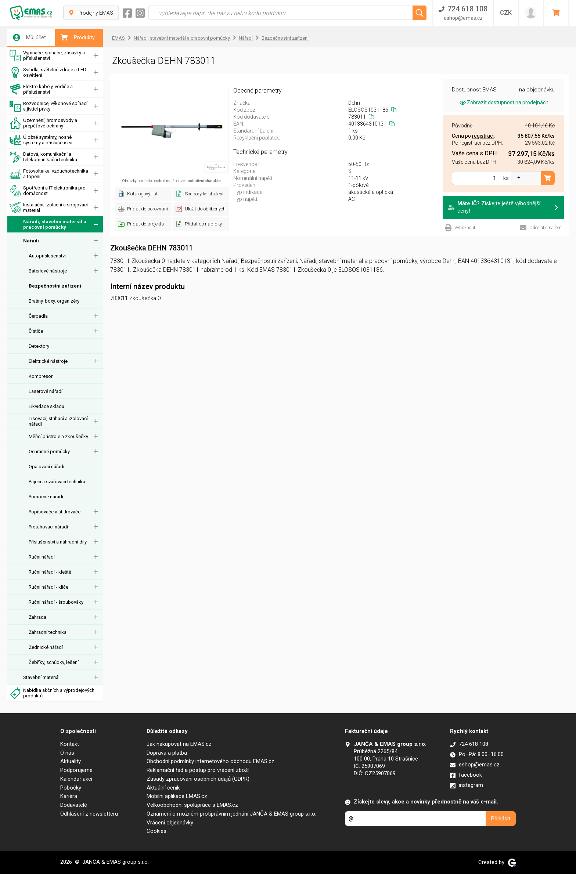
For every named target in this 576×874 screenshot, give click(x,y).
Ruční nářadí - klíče (48, 587)
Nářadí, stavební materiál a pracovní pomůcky (48, 224)
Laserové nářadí (45, 391)
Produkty (78, 37)
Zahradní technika (47, 632)
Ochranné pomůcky (49, 451)
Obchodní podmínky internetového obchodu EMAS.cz (210, 761)
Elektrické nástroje (48, 361)
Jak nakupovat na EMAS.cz (179, 744)
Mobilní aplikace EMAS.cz (177, 796)
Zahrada (37, 617)
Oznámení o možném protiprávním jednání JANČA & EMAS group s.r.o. (231, 813)
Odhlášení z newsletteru (89, 813)
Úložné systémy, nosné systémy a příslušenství (41, 140)
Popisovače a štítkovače (54, 511)
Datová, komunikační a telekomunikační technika (43, 157)
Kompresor (41, 376)
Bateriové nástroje (48, 271)
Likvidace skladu (46, 406)
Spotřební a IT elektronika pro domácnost (48, 190)
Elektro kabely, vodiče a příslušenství (41, 89)
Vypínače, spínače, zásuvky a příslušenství (47, 55)
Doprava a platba (167, 753)
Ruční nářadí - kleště (50, 572)
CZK (506, 12)
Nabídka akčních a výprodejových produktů (52, 693)
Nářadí (31, 240)
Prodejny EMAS (91, 13)
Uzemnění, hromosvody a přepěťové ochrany (43, 123)
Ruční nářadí (42, 557)
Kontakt (69, 744)
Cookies (156, 831)
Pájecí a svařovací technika (57, 481)
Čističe (36, 331)
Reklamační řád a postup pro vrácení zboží (198, 770)
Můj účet (29, 37)
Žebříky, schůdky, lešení (54, 662)
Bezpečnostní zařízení (55, 286)
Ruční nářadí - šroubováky (56, 602)
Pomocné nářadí (46, 496)
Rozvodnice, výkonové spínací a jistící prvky (48, 106)
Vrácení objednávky (170, 822)
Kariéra (68, 796)
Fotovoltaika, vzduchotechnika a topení (49, 174)
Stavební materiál (41, 677)
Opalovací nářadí (46, 466)
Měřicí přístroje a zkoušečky (58, 436)
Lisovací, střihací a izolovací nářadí (58, 421)
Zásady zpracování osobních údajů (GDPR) (198, 779)
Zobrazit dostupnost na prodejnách (503, 102)
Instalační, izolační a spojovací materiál (49, 207)
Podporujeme (76, 770)
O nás (67, 753)
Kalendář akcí (76, 779)
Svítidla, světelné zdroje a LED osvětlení (48, 72)
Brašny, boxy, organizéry (54, 301)
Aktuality (70, 761)
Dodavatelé (73, 805)
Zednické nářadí (46, 647)
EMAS (118, 38)
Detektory (39, 346)
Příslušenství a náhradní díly (58, 542)
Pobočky (70, 787)
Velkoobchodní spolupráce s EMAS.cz (192, 805)
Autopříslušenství (47, 256)
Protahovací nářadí (48, 527)
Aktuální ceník (163, 787)
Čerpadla (38, 316)
